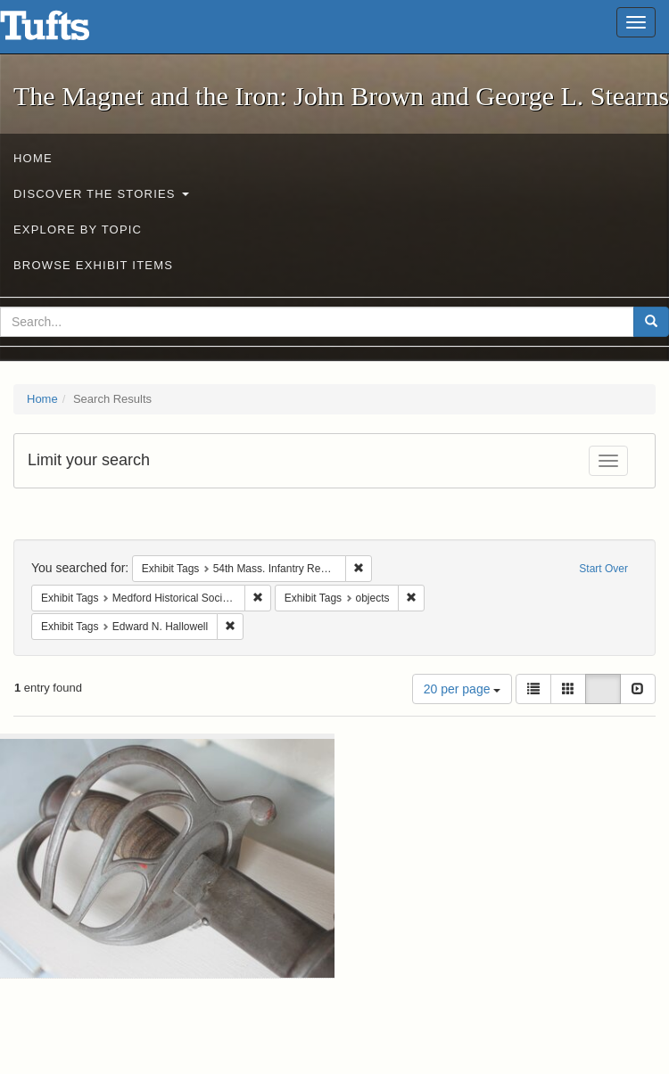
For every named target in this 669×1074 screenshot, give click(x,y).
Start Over (603, 568)
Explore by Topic (77, 229)
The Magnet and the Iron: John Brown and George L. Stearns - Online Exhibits (67, 31)
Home (33, 158)
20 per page (462, 689)
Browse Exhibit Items (93, 265)
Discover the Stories (101, 194)
